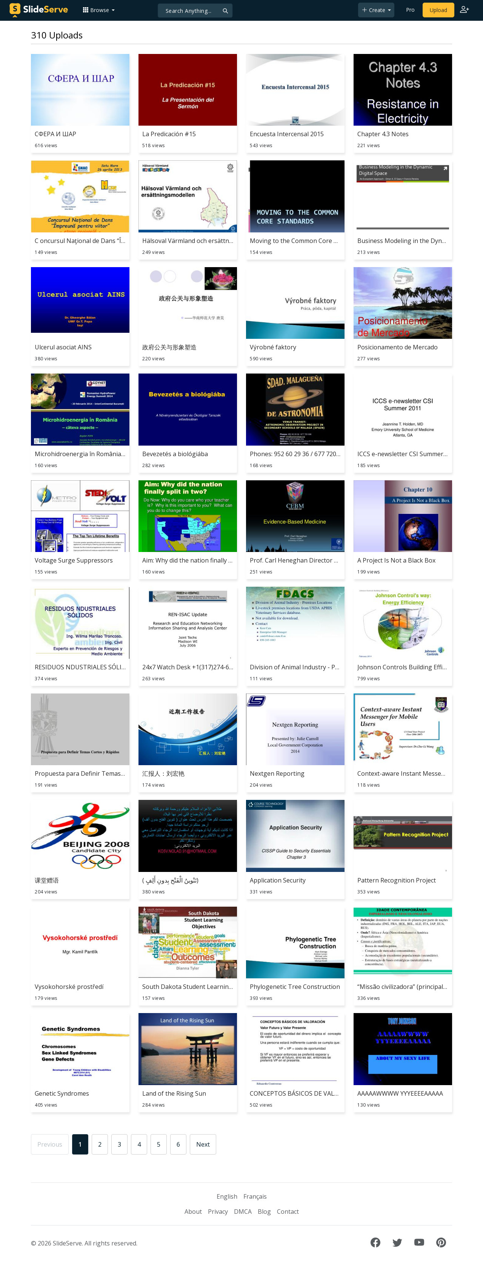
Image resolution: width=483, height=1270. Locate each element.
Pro (410, 9)
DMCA (243, 1211)
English (227, 1196)
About (193, 1211)
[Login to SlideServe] (464, 10)
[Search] (195, 10)
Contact (288, 1211)
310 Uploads (57, 35)
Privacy (218, 1211)
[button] (99, 10)
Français (255, 1196)
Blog (264, 1211)
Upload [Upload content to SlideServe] (438, 10)
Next (203, 1144)
